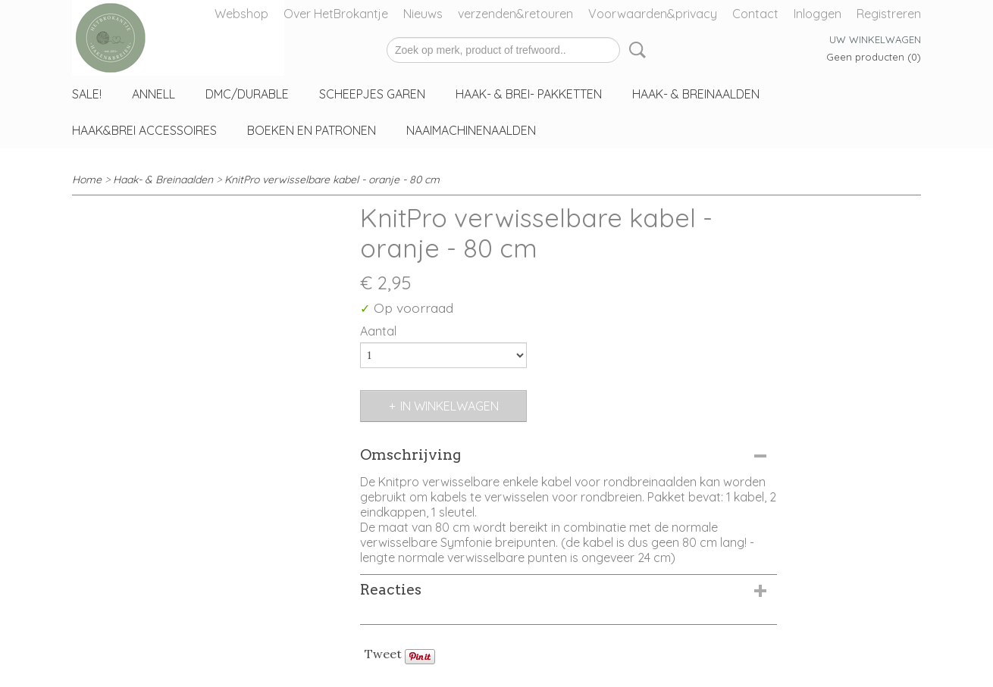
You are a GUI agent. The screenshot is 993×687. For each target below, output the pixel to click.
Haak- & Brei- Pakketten (529, 93)
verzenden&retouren (515, 13)
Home (87, 179)
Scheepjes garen (372, 93)
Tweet (383, 653)
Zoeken (634, 50)
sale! (87, 93)
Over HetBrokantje (335, 13)
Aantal (378, 331)
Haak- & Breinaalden (696, 93)
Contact (755, 13)
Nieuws (423, 13)
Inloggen (817, 13)
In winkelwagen (449, 406)
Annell (153, 93)
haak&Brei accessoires (144, 130)
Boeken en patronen (311, 130)
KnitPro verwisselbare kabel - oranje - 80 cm (332, 179)
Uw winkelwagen (875, 39)
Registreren (889, 13)
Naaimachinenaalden (471, 130)
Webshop (241, 13)
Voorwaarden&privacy (652, 13)
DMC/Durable (247, 93)
